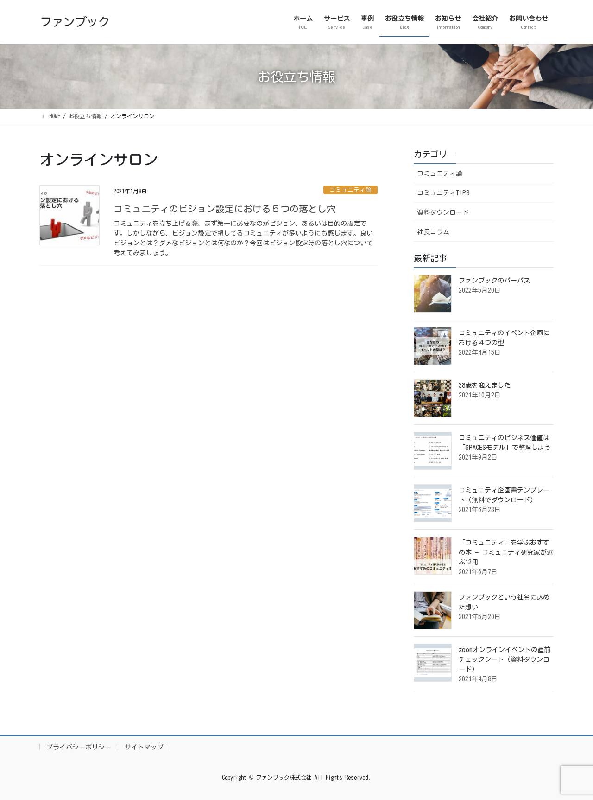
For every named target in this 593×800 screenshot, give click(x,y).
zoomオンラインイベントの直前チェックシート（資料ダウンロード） (504, 659)
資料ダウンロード (443, 212)
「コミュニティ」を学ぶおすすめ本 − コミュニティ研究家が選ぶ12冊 (506, 552)
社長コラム (433, 232)
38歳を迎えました (485, 385)
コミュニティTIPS (443, 193)
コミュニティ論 (350, 190)
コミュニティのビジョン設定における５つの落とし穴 (225, 208)
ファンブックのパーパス (494, 280)
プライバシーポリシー (78, 747)
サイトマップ (144, 747)
